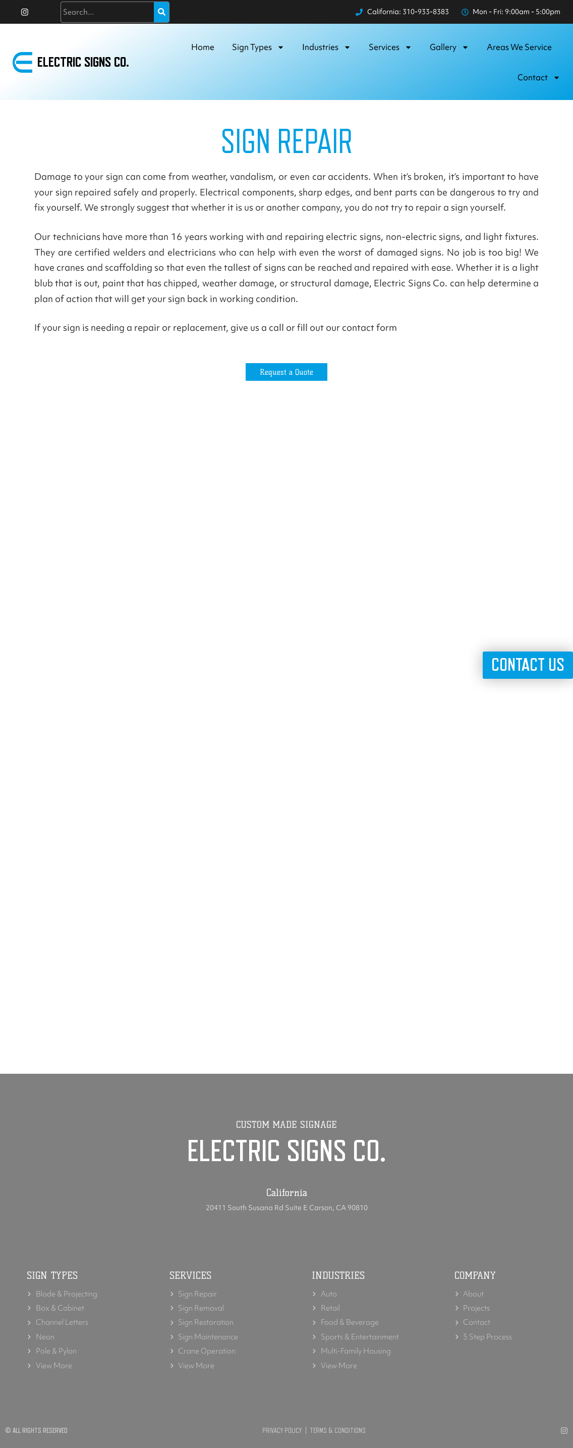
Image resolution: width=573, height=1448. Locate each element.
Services (390, 48)
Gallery (449, 48)
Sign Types (258, 48)
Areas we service (519, 47)
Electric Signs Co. (83, 63)
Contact (539, 78)
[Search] (161, 12)
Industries (326, 48)
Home (202, 47)
